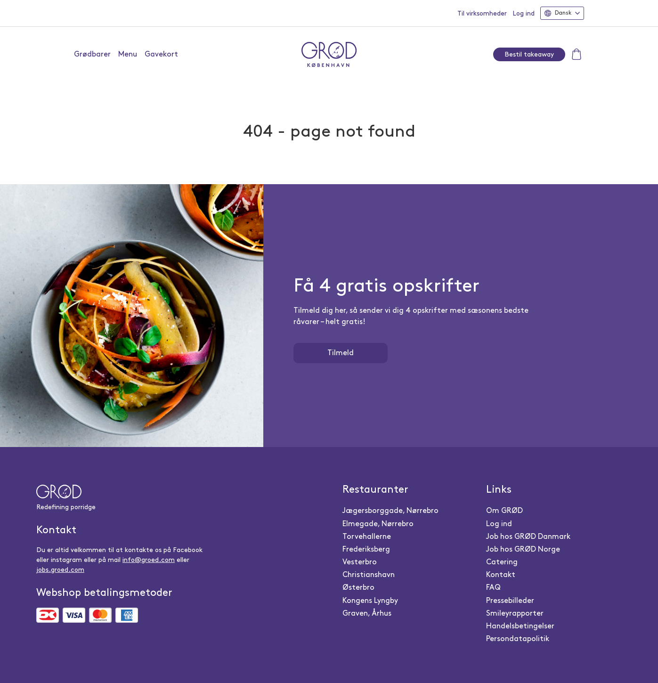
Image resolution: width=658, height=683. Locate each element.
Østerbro (358, 587)
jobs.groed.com (60, 570)
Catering (502, 562)
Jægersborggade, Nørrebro (390, 510)
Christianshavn (368, 574)
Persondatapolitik (517, 638)
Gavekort (161, 54)
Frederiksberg (366, 549)
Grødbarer (92, 54)
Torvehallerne (366, 536)
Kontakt (500, 574)
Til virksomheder (482, 13)
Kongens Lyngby (370, 600)
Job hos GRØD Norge (523, 549)
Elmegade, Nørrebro (378, 524)
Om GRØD (504, 510)
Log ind (523, 13)
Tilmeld (340, 353)
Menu (127, 54)
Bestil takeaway (529, 54)
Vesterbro (359, 562)
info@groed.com (148, 560)
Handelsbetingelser (520, 626)
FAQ (493, 587)
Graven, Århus (366, 613)
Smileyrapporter (515, 613)
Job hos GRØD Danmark (528, 536)
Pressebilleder (510, 600)
